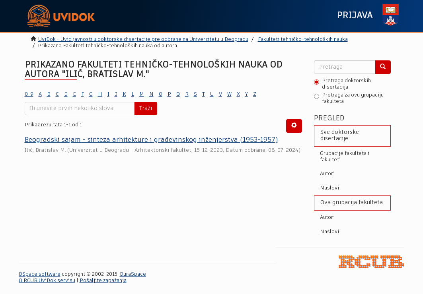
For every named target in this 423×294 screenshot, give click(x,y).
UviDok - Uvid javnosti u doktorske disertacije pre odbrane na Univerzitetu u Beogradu (143, 39)
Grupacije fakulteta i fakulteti (344, 156)
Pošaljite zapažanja (103, 280)
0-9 (29, 94)
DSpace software (39, 274)
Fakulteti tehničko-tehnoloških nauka (303, 39)
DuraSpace (133, 274)
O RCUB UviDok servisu (47, 280)
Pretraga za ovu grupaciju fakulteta (349, 98)
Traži (145, 108)
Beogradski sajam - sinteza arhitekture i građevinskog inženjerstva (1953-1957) (151, 140)
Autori (327, 173)
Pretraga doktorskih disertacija (342, 84)
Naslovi (329, 188)
